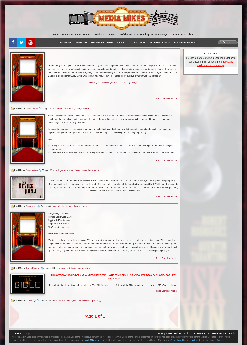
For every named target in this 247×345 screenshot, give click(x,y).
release (84, 206)
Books (99, 34)
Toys (134, 42)
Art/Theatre (128, 34)
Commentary (80, 42)
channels (68, 300)
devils (61, 206)
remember (86, 170)
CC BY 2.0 (122, 82)
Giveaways (161, 34)
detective (73, 268)
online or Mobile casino (71, 145)
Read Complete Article (166, 99)
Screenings (145, 34)
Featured (154, 42)
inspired (85, 108)
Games (112, 34)
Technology (122, 42)
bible (55, 300)
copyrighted (177, 340)
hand (71, 206)
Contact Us (178, 34)
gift (66, 206)
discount (77, 300)
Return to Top (22, 333)
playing (77, 170)
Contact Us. (222, 340)
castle (65, 268)
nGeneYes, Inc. (219, 333)
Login (232, 333)
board (59, 108)
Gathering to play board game (101, 82)
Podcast (167, 42)
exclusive (86, 300)
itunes (77, 206)
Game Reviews (33, 268)
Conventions (97, 42)
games (77, 108)
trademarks (196, 340)
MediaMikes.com (177, 333)
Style (110, 42)
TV (78, 34)
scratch (95, 170)
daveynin (135, 82)
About (190, 34)
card (66, 108)
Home (56, 34)
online (70, 170)
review (87, 268)
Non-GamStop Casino (185, 42)
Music (88, 34)
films (71, 108)
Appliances (65, 42)
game (80, 268)
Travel (143, 42)
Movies (67, 34)
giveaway (96, 300)
